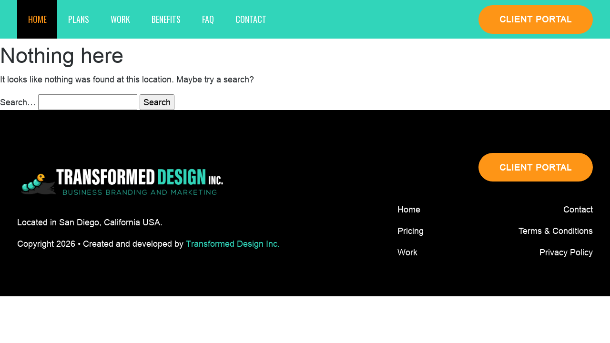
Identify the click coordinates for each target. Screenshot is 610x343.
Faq (208, 19)
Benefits (166, 19)
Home (37, 19)
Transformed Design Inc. (233, 244)
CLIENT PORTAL (535, 19)
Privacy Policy (566, 252)
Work (120, 19)
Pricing (410, 231)
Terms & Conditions (555, 231)
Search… (18, 102)
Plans (78, 19)
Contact (250, 19)
